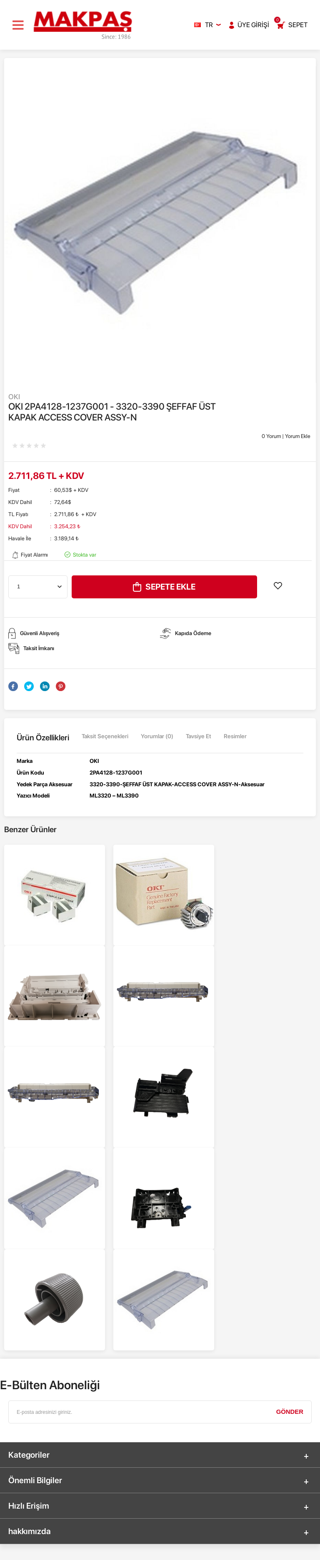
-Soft (122, 1549)
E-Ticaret (139, 1549)
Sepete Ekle (164, 587)
